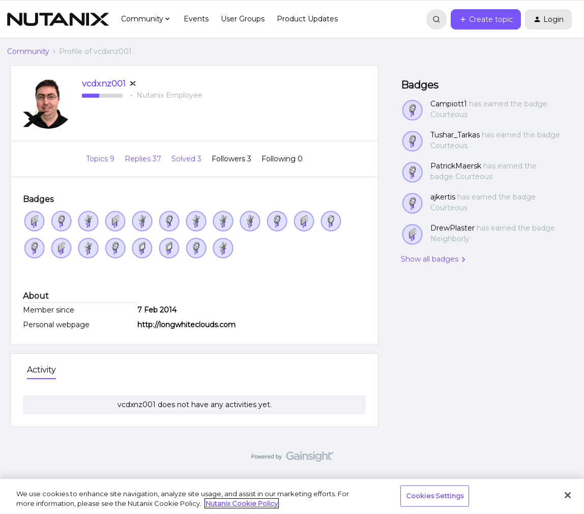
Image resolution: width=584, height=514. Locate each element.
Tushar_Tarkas (455, 134)
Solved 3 (187, 158)
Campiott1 (448, 103)
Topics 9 (101, 158)
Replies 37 (144, 158)
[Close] (568, 495)
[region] (292, 496)
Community (28, 51)
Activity (41, 370)
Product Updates (307, 18)
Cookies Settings (434, 496)
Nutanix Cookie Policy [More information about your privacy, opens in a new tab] (242, 503)
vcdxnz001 (104, 84)
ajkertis (442, 197)
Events (196, 18)
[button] (486, 19)
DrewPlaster (452, 228)
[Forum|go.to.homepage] (58, 19)
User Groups (243, 18)
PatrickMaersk (455, 165)
